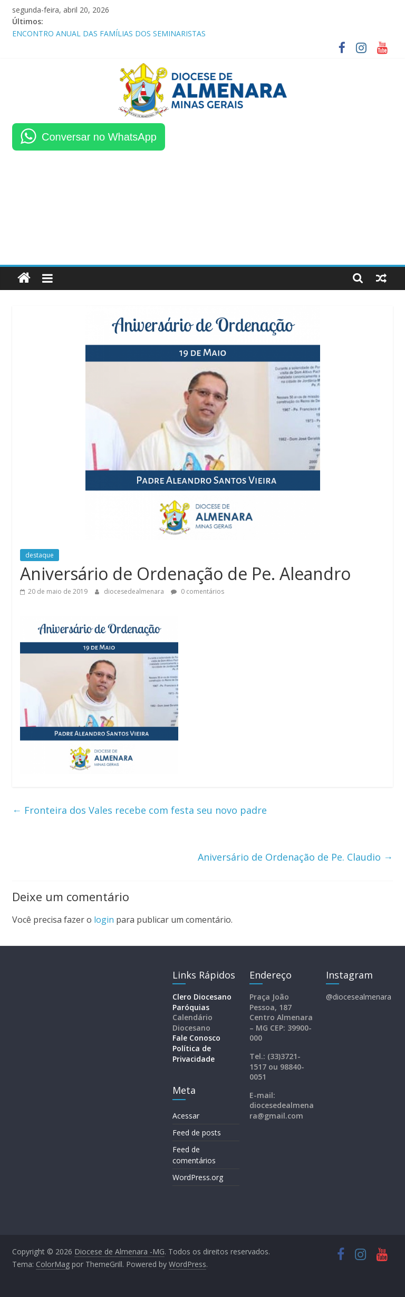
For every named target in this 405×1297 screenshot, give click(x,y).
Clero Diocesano (202, 997)
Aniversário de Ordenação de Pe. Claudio (295, 857)
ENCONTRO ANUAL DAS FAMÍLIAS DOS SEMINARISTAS (109, 33)
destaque (39, 555)
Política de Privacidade (193, 1053)
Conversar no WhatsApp (99, 137)
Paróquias (190, 1007)
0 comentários (197, 591)
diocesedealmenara (135, 591)
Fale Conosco (196, 1038)
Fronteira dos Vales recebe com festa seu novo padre (139, 810)
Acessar (185, 1116)
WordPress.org (197, 1177)
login (104, 919)
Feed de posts (196, 1133)
